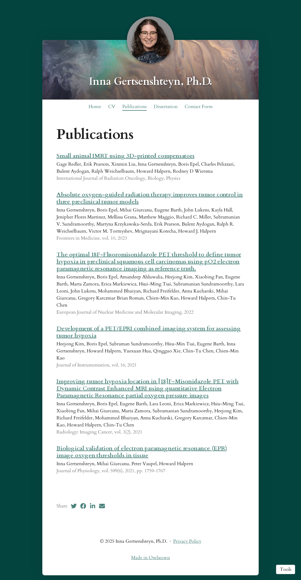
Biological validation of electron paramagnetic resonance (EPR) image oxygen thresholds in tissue (141, 451)
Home (94, 106)
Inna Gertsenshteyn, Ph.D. (150, 81)
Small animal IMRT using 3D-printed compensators (125, 156)
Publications (134, 106)
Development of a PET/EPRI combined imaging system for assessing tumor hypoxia (148, 332)
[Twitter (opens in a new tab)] (74, 506)
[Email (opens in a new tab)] (102, 506)
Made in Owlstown (150, 557)
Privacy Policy (187, 541)
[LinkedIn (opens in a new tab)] (93, 506)
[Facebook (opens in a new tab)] (83, 506)
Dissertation (166, 106)
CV (111, 106)
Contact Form (199, 106)
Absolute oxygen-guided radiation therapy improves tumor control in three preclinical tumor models (149, 198)
